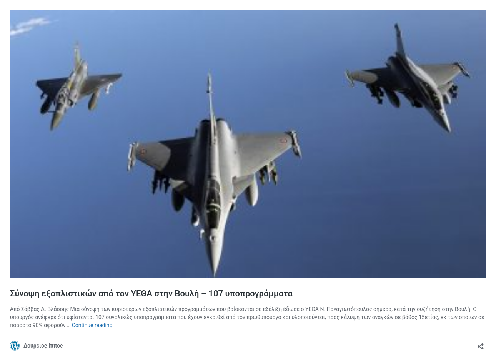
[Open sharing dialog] (480, 344)
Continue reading (92, 325)
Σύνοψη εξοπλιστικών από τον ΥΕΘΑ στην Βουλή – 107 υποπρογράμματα (151, 293)
